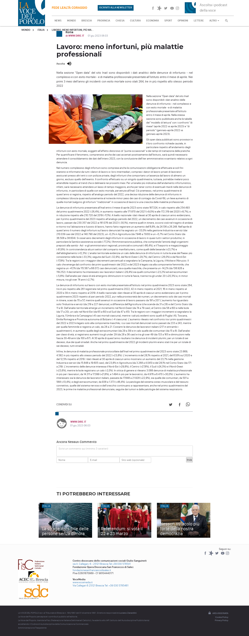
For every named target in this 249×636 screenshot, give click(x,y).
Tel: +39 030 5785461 (116, 585)
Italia (41, 30)
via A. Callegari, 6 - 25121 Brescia (90, 563)
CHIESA (120, 20)
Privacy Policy (221, 620)
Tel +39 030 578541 (120, 563)
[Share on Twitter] (170, 405)
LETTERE (199, 20)
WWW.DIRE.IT (78, 421)
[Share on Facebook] (179, 405)
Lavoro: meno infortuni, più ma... (73, 30)
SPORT (168, 20)
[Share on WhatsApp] (188, 405)
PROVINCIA (103, 20)
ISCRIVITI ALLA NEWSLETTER (115, 7)
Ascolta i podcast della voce (213, 7)
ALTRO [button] (214, 20)
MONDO (71, 20)
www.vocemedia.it (83, 582)
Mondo (25, 30)
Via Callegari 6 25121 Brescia (88, 585)
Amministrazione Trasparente (32, 627)
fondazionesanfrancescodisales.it (92, 570)
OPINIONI (183, 20)
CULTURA (135, 20)
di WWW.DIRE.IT (75, 35)
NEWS (58, 20)
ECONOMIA (152, 20)
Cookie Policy (221, 617)
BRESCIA (86, 20)
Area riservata (218, 613)
